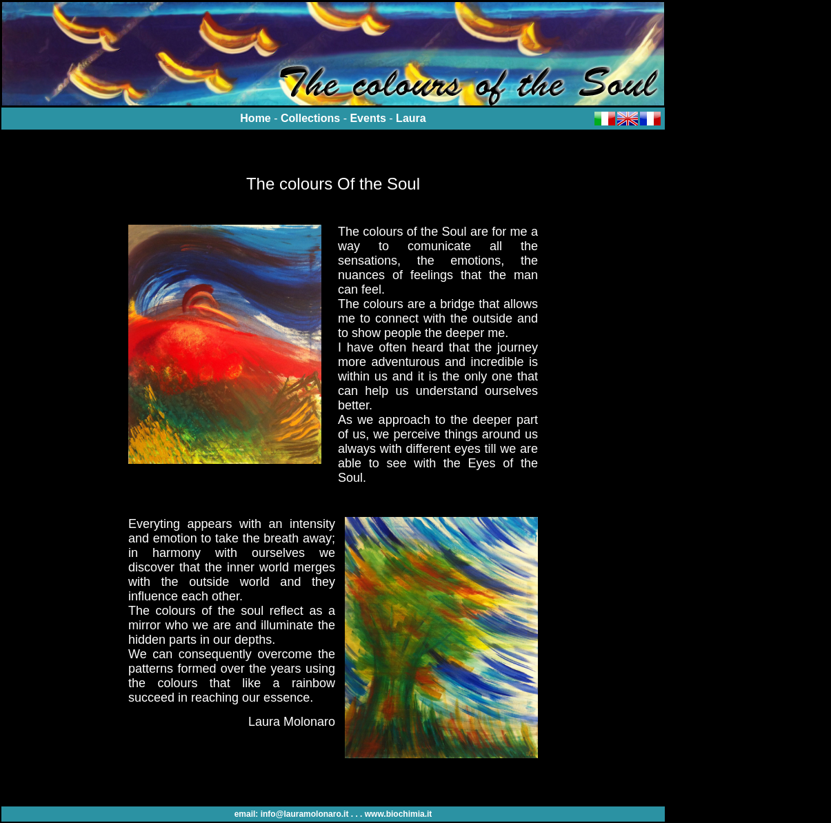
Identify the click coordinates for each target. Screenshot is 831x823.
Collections (310, 118)
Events (368, 118)
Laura (411, 118)
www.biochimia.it (398, 814)
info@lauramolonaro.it (305, 814)
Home (255, 118)
